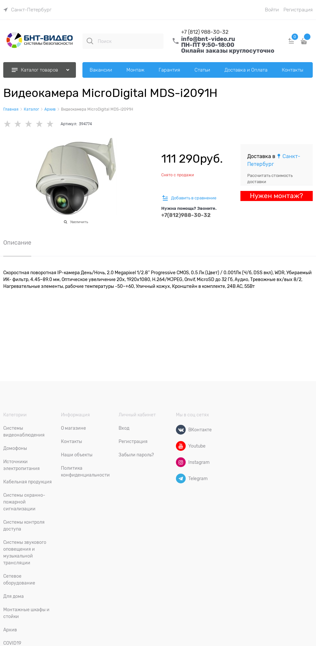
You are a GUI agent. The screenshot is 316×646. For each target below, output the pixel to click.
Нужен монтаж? (276, 196)
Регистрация (298, 9)
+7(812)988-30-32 (186, 215)
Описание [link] (17, 243)
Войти (272, 9)
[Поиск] (89, 41)
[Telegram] (181, 478)
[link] (27, 10)
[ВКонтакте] (181, 430)
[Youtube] (181, 446)
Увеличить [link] (79, 222)
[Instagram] (181, 462)
